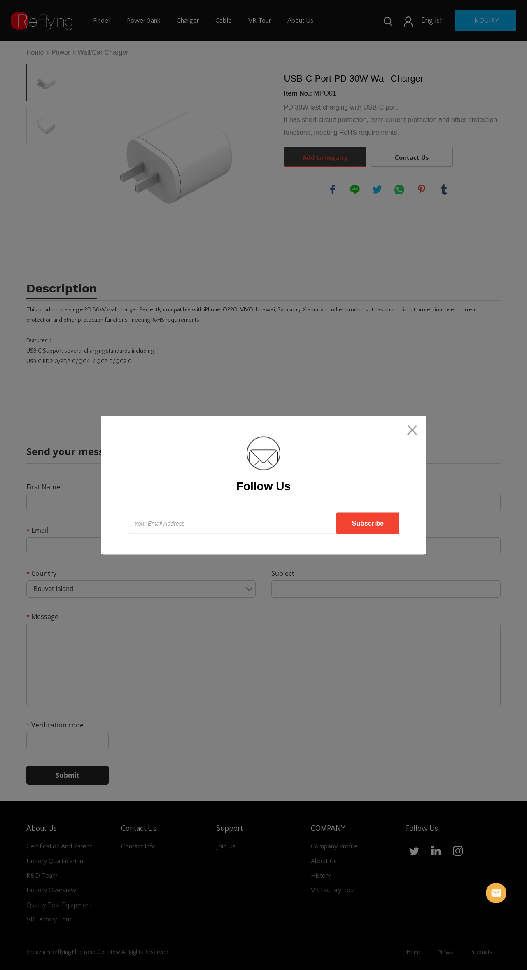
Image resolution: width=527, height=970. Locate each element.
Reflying (496, 893)
